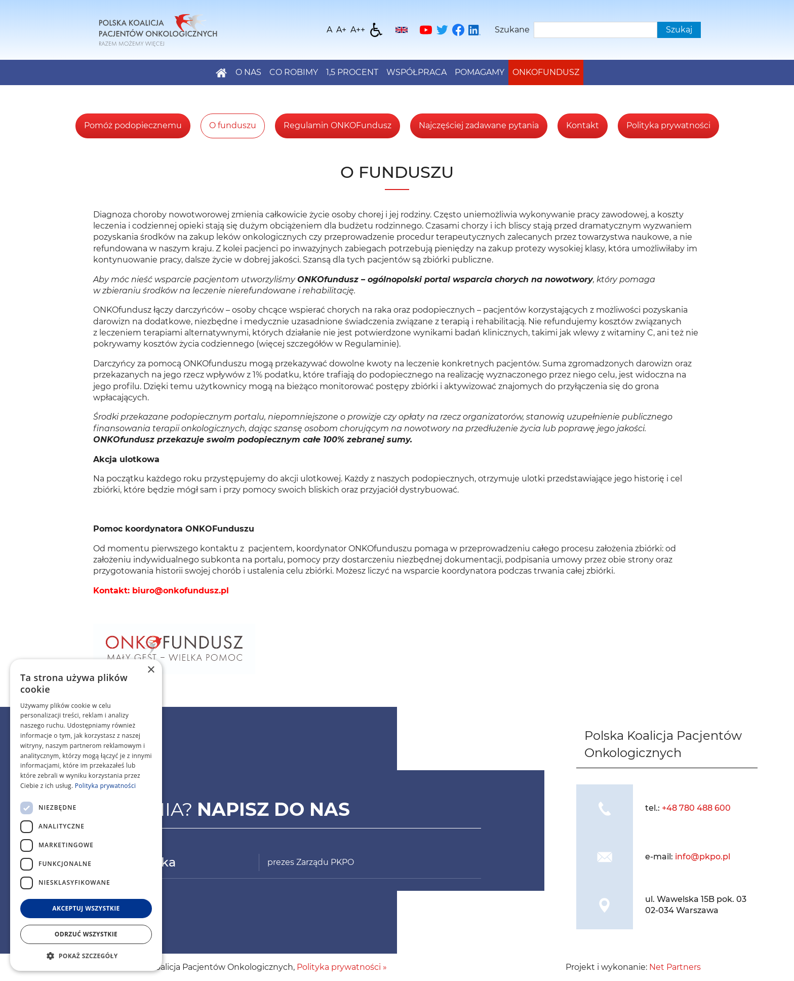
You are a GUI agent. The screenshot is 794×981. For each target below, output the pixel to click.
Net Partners (675, 967)
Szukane (512, 29)
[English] (401, 30)
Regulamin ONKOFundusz (337, 125)
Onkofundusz (545, 72)
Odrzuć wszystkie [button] (86, 934)
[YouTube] (426, 30)
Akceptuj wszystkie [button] (86, 908)
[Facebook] (458, 30)
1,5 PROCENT (352, 72)
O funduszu (232, 125)
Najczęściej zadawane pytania (479, 125)
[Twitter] (442, 30)
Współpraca (416, 72)
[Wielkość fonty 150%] (341, 29)
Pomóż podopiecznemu (133, 125)
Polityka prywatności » (342, 967)
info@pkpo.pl (702, 856)
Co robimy (293, 72)
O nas (248, 72)
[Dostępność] (376, 30)
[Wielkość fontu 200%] (357, 29)
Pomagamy (479, 72)
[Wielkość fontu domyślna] (329, 29)
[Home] (158, 29)
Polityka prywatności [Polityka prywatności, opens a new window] (105, 785)
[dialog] (86, 815)
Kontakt (582, 125)
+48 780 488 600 (696, 808)
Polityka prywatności (668, 125)
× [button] (150, 670)
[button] (86, 956)
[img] (605, 808)
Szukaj (679, 29)
